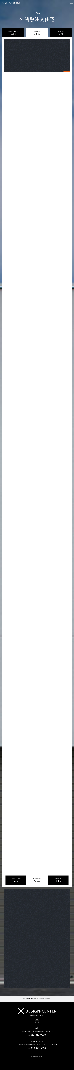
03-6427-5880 (38, 1048)
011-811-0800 (38, 1034)
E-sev (37, 32)
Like (61, 32)
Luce (13, 32)
